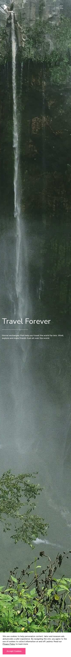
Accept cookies (14, 651)
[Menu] (61, 7)
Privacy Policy (9, 644)
